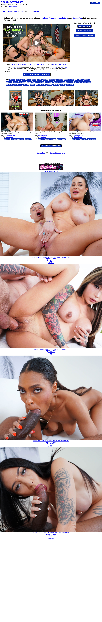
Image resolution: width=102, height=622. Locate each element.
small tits (49, 84)
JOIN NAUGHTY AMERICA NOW (51, 146)
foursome (86, 79)
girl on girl (9, 82)
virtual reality (69, 84)
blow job (45, 79)
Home (3, 12)
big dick (19, 79)
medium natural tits (59, 82)
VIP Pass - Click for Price (84, 31)
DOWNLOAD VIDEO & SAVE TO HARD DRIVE (36, 74)
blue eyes (52, 79)
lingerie (35, 82)
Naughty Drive (41, 153)
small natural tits (40, 84)
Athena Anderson (49, 18)
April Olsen (43, 137)
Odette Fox (77, 18)
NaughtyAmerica (12, 6)
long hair (41, 82)
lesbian (29, 82)
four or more (78, 79)
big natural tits (27, 79)
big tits (34, 79)
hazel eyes (23, 82)
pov (21, 84)
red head (26, 84)
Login (63, 153)
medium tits (69, 82)
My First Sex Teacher (59, 64)
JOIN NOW (95, 3)
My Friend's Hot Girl (77, 135)
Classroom (60, 79)
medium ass (48, 82)
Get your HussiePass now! (51, 171)
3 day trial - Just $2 (84, 26)
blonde (39, 79)
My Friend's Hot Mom (9, 135)
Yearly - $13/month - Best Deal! (84, 35)
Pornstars (19, 12)
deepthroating (61, 139)
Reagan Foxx (9, 137)
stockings (56, 84)
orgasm (16, 84)
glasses (16, 82)
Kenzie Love (63, 18)
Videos (10, 12)
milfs (76, 82)
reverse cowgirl (91, 139)
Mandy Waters (78, 137)
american (12, 79)
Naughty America (42, 135)
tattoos (62, 84)
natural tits (9, 84)
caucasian (28, 139)
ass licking (75, 139)
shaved (32, 84)
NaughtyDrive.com (12, 1)
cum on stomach (69, 79)
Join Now (35, 12)
